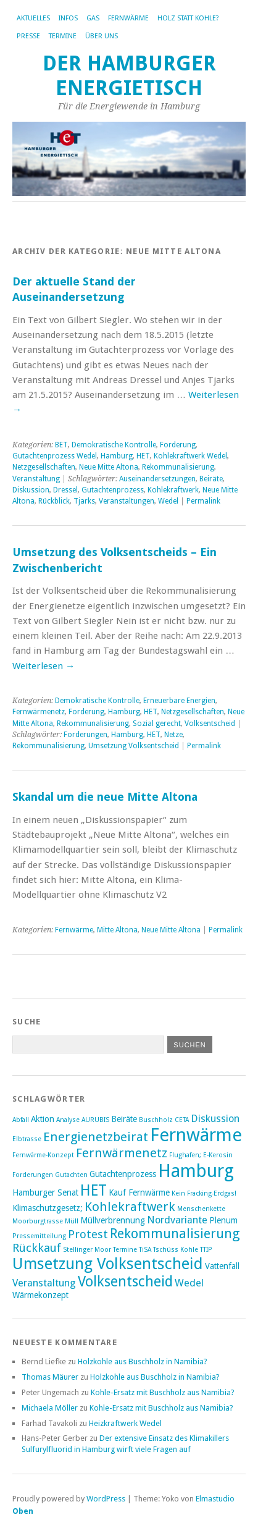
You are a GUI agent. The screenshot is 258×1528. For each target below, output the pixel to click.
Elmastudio (215, 1498)
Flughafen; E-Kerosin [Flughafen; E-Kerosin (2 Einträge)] (201, 1155)
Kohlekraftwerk (173, 490)
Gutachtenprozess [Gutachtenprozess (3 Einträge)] (122, 1174)
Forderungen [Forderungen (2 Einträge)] (32, 1175)
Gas (92, 18)
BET (61, 445)
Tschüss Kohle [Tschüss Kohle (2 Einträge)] (175, 1250)
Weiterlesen (43, 666)
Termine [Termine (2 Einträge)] (125, 1250)
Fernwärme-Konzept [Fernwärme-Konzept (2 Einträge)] (43, 1155)
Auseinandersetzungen (157, 479)
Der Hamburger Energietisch (129, 75)
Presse (28, 36)
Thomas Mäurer (50, 1377)
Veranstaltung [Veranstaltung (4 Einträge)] (44, 1283)
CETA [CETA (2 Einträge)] (182, 1120)
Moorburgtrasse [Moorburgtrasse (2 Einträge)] (37, 1221)
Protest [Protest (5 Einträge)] (88, 1234)
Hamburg (117, 456)
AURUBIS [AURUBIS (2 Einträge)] (95, 1120)
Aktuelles (33, 18)
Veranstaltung (36, 479)
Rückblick (54, 501)
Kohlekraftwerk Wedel (190, 456)
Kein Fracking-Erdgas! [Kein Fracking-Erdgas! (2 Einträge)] (204, 1193)
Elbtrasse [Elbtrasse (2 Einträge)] (26, 1139)
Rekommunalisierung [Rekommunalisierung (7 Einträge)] (175, 1233)
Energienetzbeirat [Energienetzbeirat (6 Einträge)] (95, 1136)
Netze (173, 734)
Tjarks (84, 501)
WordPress (105, 1498)
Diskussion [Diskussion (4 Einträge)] (215, 1119)
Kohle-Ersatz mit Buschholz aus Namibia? (163, 1392)
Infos (68, 18)
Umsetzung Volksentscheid (133, 745)
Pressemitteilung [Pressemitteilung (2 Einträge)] (39, 1236)
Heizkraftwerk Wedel (125, 1423)
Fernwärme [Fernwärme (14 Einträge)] (196, 1135)
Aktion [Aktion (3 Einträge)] (42, 1119)
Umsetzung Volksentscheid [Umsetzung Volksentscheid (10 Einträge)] (107, 1263)
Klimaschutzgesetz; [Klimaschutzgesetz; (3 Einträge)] (47, 1208)
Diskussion (30, 490)
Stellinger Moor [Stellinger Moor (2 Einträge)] (87, 1250)
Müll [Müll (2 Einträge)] (71, 1221)
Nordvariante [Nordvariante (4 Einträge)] (177, 1220)
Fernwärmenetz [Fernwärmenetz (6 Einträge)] (121, 1153)
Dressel (65, 490)
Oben (22, 1511)
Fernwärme (128, 18)
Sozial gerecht (157, 723)
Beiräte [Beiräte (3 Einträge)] (124, 1119)
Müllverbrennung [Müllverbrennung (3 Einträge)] (112, 1220)
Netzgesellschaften (43, 467)
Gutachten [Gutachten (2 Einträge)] (71, 1175)
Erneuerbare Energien (179, 700)
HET (143, 456)
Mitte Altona (117, 930)
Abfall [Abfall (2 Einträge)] (20, 1120)
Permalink (203, 501)
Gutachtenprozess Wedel (54, 456)
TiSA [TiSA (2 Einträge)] (145, 1250)
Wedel (168, 501)
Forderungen (85, 734)
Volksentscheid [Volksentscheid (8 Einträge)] (125, 1281)
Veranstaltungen (126, 501)
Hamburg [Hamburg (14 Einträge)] (196, 1170)
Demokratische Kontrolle (114, 445)
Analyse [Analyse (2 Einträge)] (68, 1120)
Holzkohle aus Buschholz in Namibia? (142, 1361)
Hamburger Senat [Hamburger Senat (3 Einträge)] (45, 1192)
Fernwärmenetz (38, 711)
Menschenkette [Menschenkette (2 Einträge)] (201, 1209)
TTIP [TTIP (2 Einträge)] (206, 1250)
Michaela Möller (50, 1407)
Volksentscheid (210, 723)
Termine (63, 36)
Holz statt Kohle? (188, 18)
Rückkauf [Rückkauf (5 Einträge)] (36, 1247)
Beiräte (211, 479)
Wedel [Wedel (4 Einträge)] (189, 1283)
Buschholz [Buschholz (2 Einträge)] (156, 1120)
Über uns (101, 36)
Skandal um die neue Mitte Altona (105, 796)
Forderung (178, 445)
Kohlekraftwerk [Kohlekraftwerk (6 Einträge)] (130, 1206)
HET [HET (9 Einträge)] (93, 1190)
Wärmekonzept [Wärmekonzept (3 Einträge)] (40, 1295)
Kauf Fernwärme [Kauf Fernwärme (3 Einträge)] (139, 1192)
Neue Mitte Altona (108, 467)
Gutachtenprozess (112, 490)
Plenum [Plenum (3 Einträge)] (223, 1220)
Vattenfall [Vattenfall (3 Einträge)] (222, 1266)
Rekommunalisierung (178, 467)
